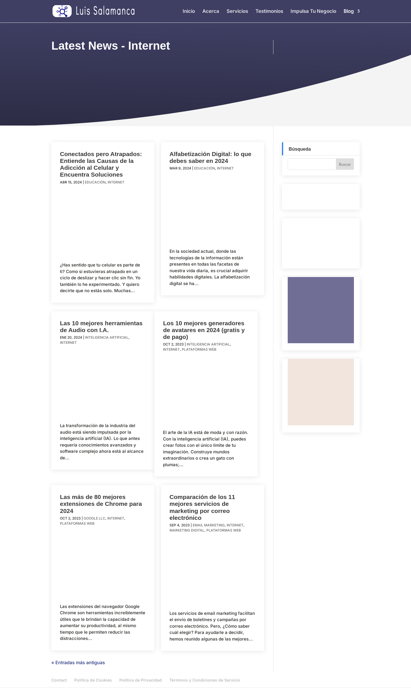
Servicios (237, 11)
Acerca (210, 11)
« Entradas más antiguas (78, 662)
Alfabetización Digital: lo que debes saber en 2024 (210, 157)
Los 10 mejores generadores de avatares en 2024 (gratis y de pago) (204, 330)
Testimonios (269, 11)
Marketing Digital (187, 530)
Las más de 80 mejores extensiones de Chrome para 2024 (101, 504)
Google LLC (94, 518)
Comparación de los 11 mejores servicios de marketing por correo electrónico (202, 507)
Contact (59, 680)
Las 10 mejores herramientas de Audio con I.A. (101, 326)
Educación (95, 182)
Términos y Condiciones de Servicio (204, 680)
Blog (349, 11)
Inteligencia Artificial (106, 337)
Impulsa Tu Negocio (313, 11)
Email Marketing (209, 525)
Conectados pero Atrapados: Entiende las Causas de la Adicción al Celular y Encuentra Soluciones (101, 164)
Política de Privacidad (140, 680)
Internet (116, 182)
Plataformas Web (199, 349)
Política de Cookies (93, 680)
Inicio (189, 11)
